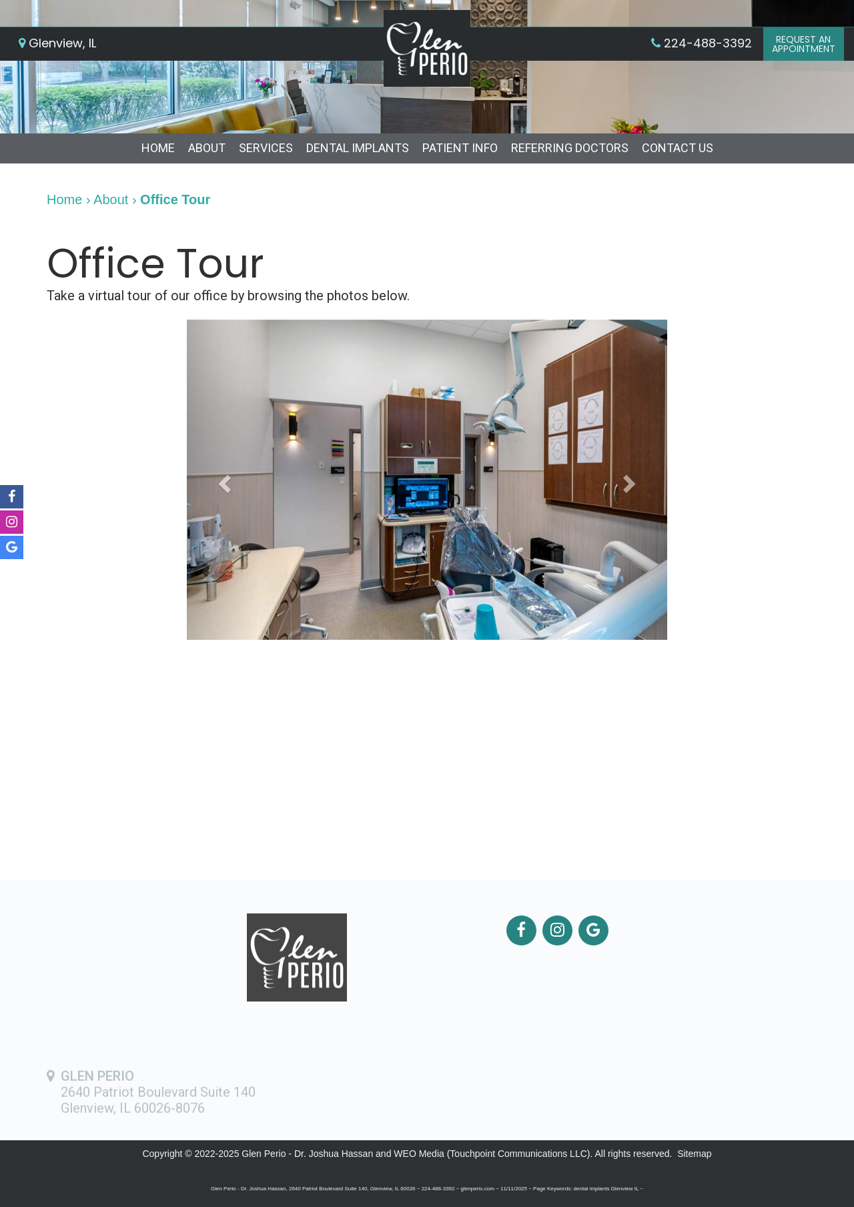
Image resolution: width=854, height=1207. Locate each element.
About (207, 148)
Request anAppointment (803, 44)
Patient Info (460, 148)
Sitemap (694, 1153)
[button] (223, 480)
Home (158, 148)
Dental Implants (357, 148)
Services (266, 148)
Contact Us (677, 148)
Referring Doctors (569, 148)
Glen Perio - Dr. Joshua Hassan (307, 1153)
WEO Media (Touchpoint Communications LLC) (492, 1153)
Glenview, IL (57, 43)
